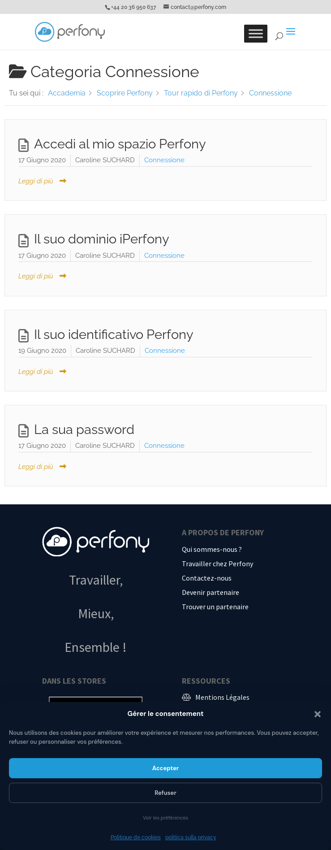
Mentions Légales (222, 697)
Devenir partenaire (210, 592)
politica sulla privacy (190, 837)
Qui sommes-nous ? (212, 549)
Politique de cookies (136, 837)
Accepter (165, 768)
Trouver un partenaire (215, 606)
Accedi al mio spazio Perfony (120, 144)
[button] (317, 714)
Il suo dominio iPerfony (101, 239)
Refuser (165, 793)
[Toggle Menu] (256, 33)
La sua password (84, 429)
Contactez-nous (207, 577)
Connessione (164, 160)
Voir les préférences (165, 818)
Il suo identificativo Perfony (113, 334)
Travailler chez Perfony (217, 563)
